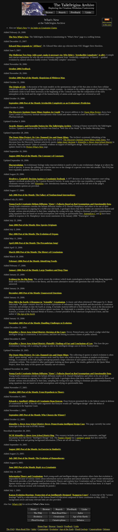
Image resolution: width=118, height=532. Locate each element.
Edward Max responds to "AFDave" (25, 46)
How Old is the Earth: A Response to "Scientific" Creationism (37, 302)
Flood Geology (81, 529)
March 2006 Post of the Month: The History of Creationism (36, 252)
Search (60, 526)
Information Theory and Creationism (26, 476)
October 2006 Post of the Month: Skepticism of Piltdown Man (37, 78)
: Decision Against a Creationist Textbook (37, 179)
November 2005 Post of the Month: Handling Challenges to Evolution (40, 323)
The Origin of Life (17, 87)
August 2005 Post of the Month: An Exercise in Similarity (35, 449)
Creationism (43, 529)
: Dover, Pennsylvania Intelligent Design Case (47, 424)
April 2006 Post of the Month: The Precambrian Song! (33, 243)
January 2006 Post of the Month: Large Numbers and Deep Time (38, 270)
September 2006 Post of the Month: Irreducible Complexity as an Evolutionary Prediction (49, 103)
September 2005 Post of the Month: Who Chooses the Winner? (37, 415)
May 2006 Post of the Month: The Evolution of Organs (33, 234)
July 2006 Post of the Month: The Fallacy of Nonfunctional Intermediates (42, 195)
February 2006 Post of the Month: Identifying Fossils (33, 261)
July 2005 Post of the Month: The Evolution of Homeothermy (36, 458)
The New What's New (19, 37)
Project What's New (34, 147)
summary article (83, 438)
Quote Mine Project (92, 112)
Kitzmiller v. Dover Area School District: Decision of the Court (37, 332)
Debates (106, 529)
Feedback (68, 526)
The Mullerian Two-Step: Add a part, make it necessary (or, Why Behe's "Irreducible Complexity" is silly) (57, 55)
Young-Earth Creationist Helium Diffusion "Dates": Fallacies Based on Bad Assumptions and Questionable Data (60, 204)
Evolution (54, 529)
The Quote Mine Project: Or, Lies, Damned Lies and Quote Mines (39, 137)
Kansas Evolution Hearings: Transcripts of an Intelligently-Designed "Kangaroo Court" (49, 495)
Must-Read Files (23, 529)
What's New (22, 28)
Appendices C (90, 213)
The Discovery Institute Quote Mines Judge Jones (84, 140)
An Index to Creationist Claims (43, 28)
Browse (52, 526)
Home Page (42, 526)
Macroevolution (16, 165)
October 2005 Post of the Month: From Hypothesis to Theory (36, 392)
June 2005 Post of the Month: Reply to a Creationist (32, 467)
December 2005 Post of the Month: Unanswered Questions (35, 293)
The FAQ (10, 529)
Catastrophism (95, 529)
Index (33, 529)
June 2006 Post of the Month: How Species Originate (33, 225)
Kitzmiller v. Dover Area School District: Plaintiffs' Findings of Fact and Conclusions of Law (51, 343)
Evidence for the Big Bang (21, 279)
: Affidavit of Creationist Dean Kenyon (35, 401)
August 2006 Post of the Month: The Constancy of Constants (36, 156)
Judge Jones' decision (66, 142)
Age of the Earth (66, 529)
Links (76, 526)
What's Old (17, 504)
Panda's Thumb (64, 438)
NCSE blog (31, 435)
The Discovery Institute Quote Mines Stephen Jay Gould (34, 112)
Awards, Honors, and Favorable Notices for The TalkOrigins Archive (40, 126)
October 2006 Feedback (19, 69)
